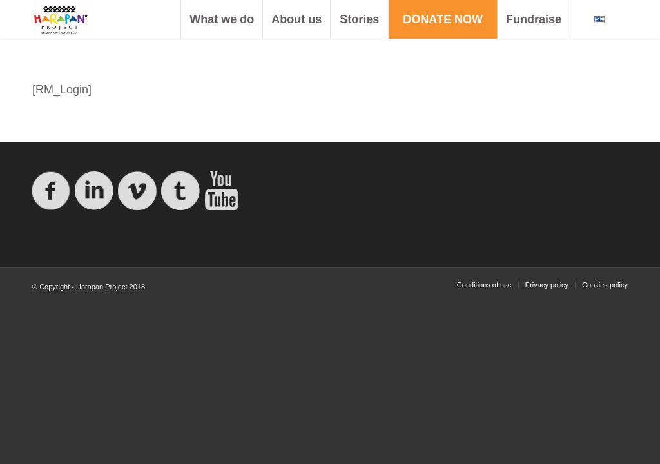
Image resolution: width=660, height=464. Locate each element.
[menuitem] (221, 19)
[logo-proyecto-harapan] (61, 19)
